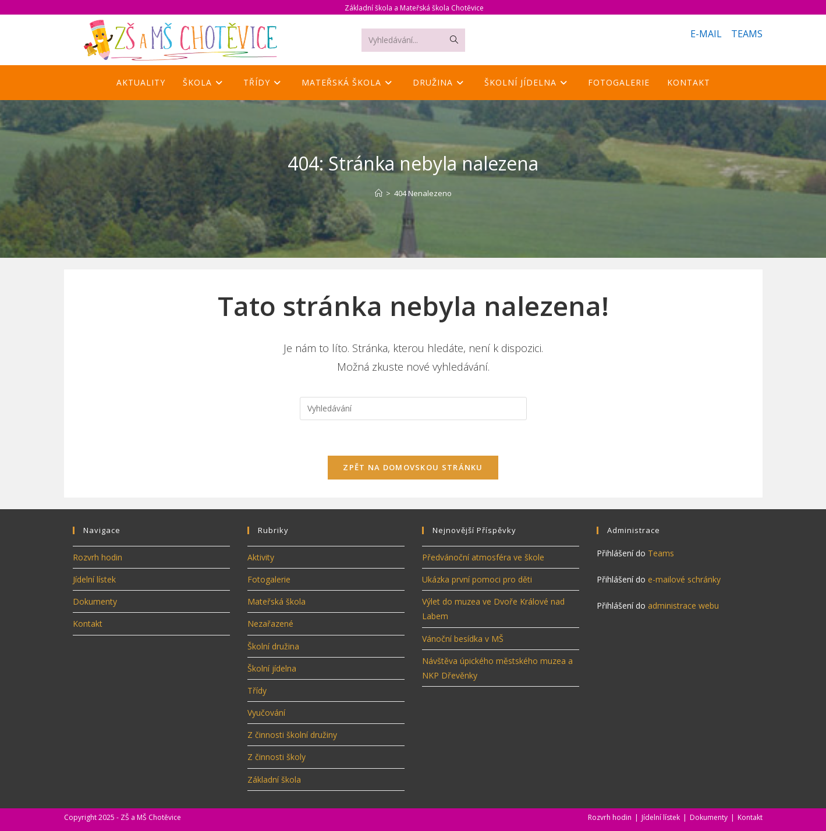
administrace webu (683, 605)
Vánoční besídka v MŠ (463, 638)
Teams (661, 553)
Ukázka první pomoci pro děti (477, 579)
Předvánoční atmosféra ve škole (483, 557)
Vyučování (266, 712)
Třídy (257, 690)
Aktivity (260, 557)
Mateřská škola (276, 601)
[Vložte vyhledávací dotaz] (413, 408)
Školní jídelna (271, 668)
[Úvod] (378, 193)
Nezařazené (270, 623)
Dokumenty (95, 601)
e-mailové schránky (684, 579)
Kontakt (87, 623)
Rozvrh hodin (97, 557)
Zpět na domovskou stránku (413, 467)
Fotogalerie (268, 579)
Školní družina (273, 646)
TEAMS (747, 33)
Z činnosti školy (276, 756)
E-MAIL (706, 33)
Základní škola (274, 779)
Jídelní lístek (94, 579)
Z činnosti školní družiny (292, 734)
